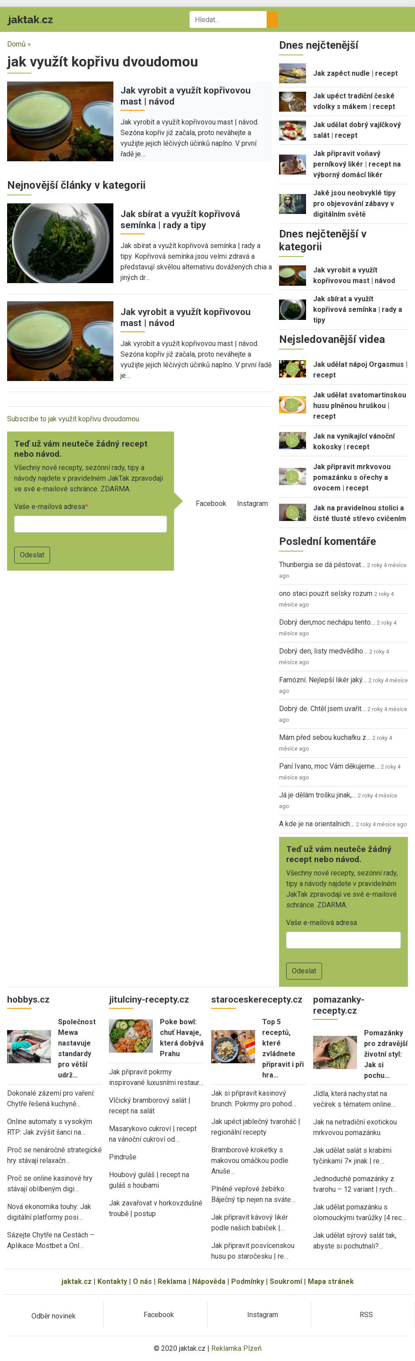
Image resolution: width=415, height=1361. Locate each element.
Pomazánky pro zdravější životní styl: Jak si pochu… (385, 1054)
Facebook (211, 503)
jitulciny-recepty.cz (149, 999)
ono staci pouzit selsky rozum (325, 593)
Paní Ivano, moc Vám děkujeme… (329, 766)
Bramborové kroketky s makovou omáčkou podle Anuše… (249, 1160)
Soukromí (286, 1281)
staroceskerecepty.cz (257, 999)
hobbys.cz (28, 999)
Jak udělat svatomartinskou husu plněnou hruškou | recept (359, 405)
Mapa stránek (331, 1281)
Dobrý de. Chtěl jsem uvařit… (322, 708)
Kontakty (112, 1281)
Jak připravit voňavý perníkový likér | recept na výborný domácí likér (357, 164)
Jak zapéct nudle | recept (355, 73)
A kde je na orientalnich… (316, 824)
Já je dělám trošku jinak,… (317, 795)
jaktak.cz (77, 1281)
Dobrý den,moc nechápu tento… (327, 622)
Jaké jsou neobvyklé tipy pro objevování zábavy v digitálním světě (354, 203)
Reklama (172, 1281)
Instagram (252, 503)
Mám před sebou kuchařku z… (325, 737)
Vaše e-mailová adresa (49, 506)
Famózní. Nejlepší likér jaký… (323, 680)
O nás (142, 1281)
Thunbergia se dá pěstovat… (322, 564)
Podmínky (247, 1281)
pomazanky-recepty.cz (339, 1005)
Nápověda (208, 1281)
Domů (16, 44)
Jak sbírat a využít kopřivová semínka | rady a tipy (180, 219)
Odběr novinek (53, 1316)
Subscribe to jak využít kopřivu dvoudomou (73, 419)
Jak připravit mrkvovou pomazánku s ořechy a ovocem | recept (352, 477)
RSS (366, 1314)
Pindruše (122, 1157)
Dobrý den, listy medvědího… (323, 651)
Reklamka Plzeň (236, 1348)
